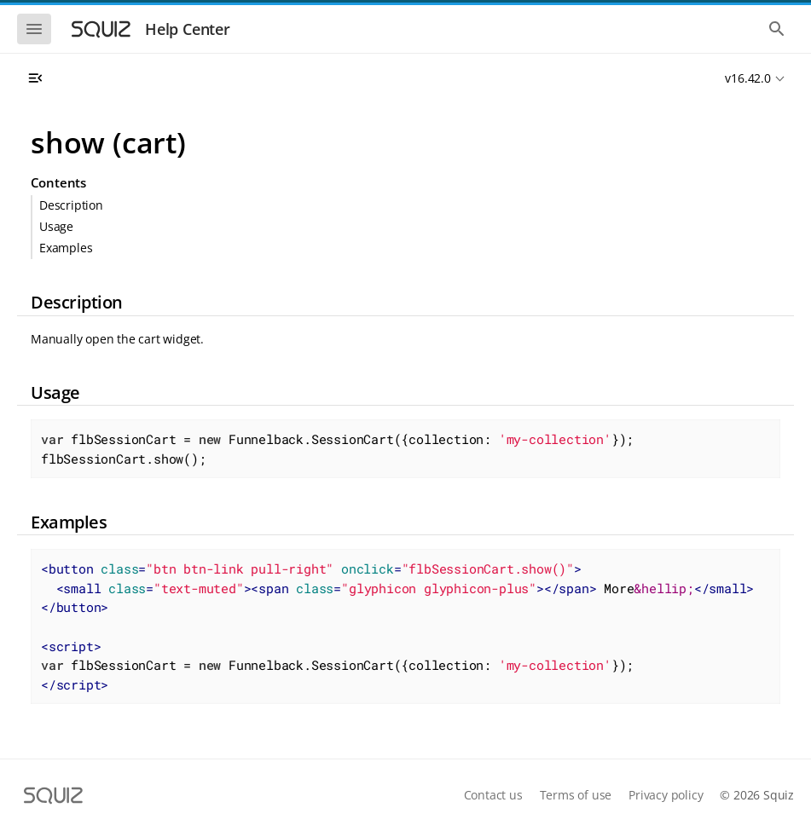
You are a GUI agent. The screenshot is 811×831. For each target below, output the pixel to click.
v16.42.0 (747, 78)
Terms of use (576, 795)
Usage (56, 226)
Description (71, 205)
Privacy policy (666, 795)
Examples (65, 247)
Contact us (493, 795)
